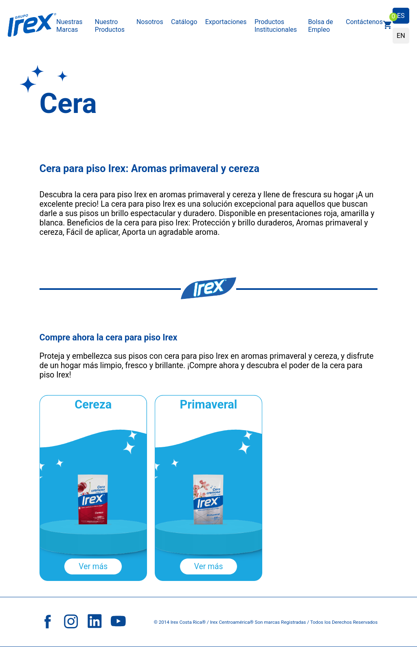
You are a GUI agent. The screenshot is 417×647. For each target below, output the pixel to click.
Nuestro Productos (110, 25)
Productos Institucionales (276, 25)
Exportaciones (226, 22)
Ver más (93, 566)
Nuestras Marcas (69, 25)
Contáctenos (364, 22)
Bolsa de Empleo (320, 25)
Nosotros (149, 22)
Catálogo (184, 22)
